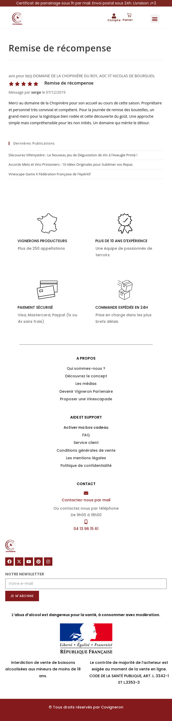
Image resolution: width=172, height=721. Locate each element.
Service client (86, 442)
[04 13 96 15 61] (86, 522)
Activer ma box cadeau (86, 427)
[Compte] (114, 15)
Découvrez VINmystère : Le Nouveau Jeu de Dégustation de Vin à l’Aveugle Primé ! (73, 155)
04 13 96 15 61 (86, 528)
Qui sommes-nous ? (86, 368)
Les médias (86, 383)
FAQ (86, 435)
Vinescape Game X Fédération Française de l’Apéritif (50, 174)
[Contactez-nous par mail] (86, 493)
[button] (155, 18)
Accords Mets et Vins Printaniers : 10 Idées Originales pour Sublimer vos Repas (71, 164)
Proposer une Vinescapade (86, 399)
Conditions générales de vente (86, 450)
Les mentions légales (86, 458)
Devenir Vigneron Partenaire (86, 391)
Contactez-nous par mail (86, 500)
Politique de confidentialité (86, 465)
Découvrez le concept (86, 376)
